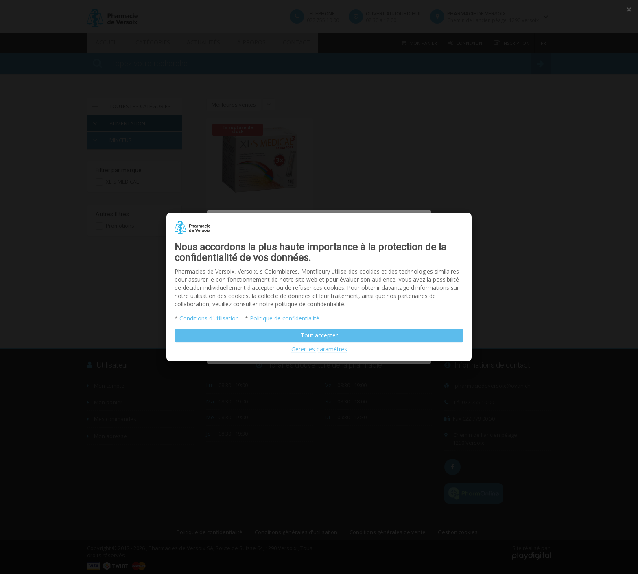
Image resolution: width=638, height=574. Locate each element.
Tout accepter (319, 335)
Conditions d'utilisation (209, 318)
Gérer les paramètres (319, 349)
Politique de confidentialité (284, 318)
